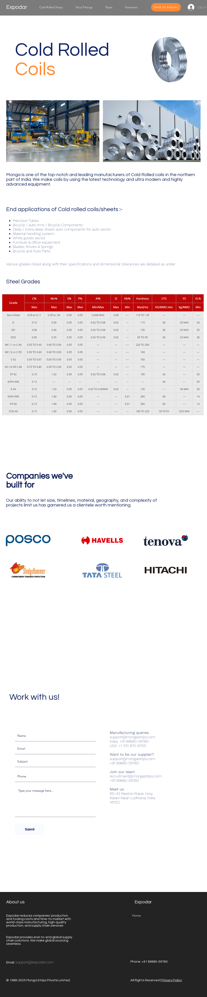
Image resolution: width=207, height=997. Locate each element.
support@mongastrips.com (132, 737)
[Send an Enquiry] (166, 7)
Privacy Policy (171, 980)
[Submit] (29, 829)
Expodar (16, 7)
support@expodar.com (34, 962)
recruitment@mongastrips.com (136, 776)
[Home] (136, 915)
